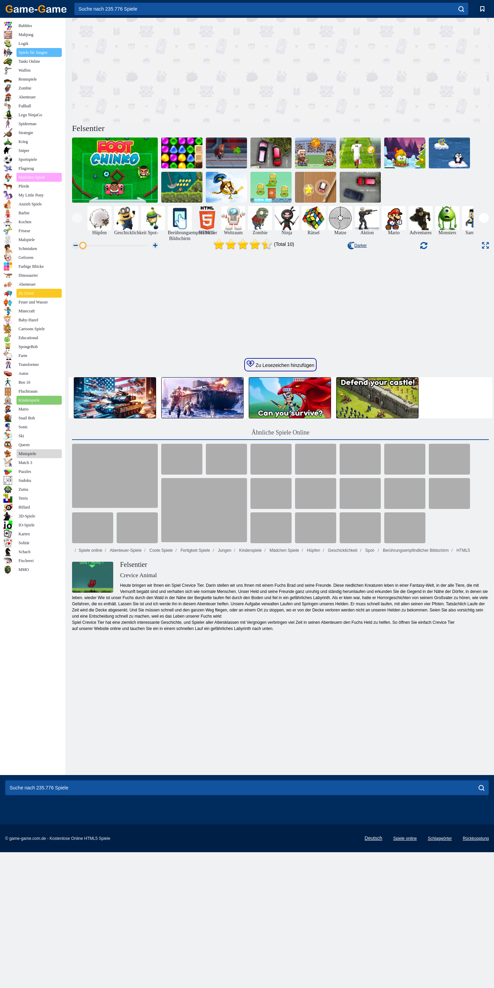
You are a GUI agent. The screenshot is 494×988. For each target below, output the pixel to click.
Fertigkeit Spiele (194, 760)
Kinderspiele (250, 760)
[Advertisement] (176, 70)
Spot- (369, 760)
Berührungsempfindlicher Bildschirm (415, 760)
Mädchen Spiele (283, 760)
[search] (461, 8)
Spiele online (90, 760)
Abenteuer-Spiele (125, 760)
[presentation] (77, 218)
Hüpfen (313, 760)
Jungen (224, 760)
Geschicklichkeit (342, 760)
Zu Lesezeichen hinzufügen (280, 574)
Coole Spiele (160, 760)
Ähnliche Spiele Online (280, 642)
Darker (357, 245)
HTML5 (462, 760)
